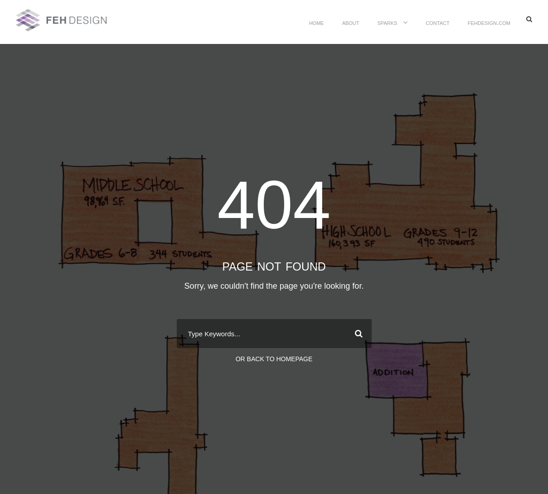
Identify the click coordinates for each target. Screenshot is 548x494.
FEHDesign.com (489, 22)
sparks (388, 22)
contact (437, 22)
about (350, 22)
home (316, 22)
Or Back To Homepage (274, 359)
